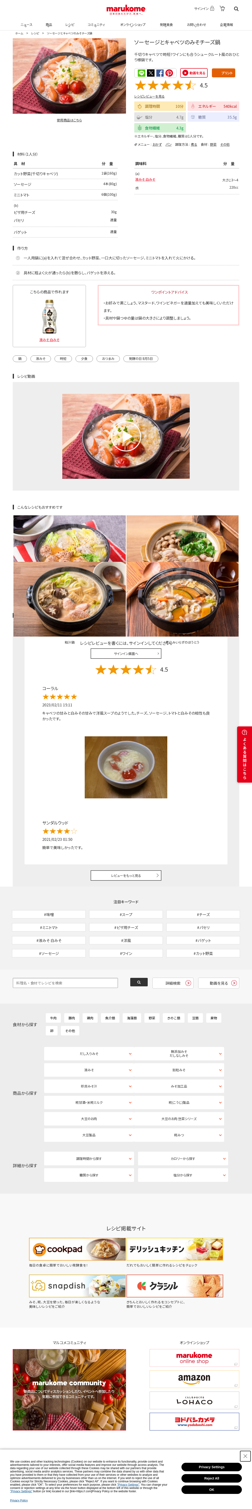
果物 (213, 992)
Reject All (211, 1478)
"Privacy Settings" (128, 1484)
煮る (194, 144)
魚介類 (110, 992)
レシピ (69, 21)
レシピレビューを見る (149, 96)
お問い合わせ (195, 21)
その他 (225, 144)
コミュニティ (95, 21)
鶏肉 (90, 992)
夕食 (84, 358)
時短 (63, 358)
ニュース (26, 21)
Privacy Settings (212, 1467)
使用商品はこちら (69, 120)
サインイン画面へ (126, 603)
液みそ (41, 358)
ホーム (19, 33)
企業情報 (225, 21)
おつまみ (108, 358)
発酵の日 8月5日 (141, 358)
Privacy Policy (19, 1500)
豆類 (195, 992)
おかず (157, 144)
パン (168, 144)
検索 (236, 9)
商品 (48, 21)
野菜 (213, 144)
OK (211, 1490)
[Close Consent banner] (245, 1456)
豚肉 (71, 992)
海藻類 (132, 992)
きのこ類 (173, 992)
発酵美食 (165, 21)
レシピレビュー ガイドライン (222, 565)
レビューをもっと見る (126, 825)
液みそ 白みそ (146, 180)
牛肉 (53, 992)
